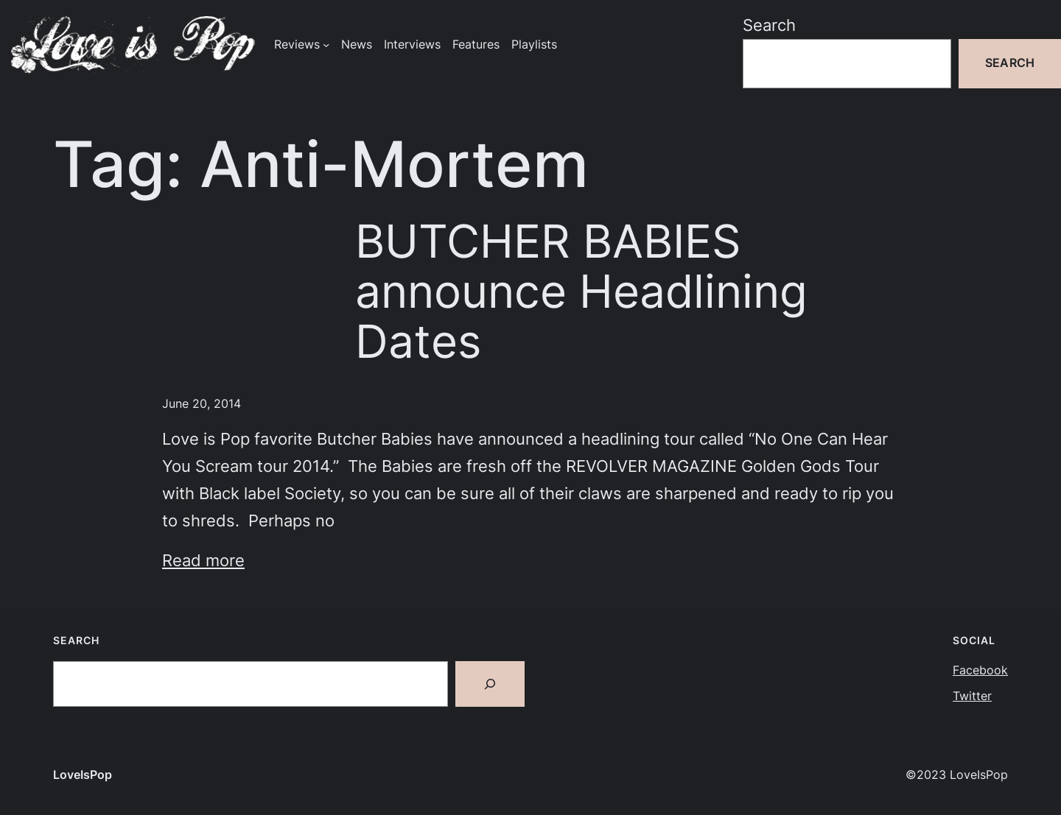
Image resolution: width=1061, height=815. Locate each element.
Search (769, 25)
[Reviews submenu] (326, 44)
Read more (203, 560)
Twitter (972, 696)
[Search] (490, 684)
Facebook (980, 670)
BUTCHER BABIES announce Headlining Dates (581, 291)
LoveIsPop (82, 775)
